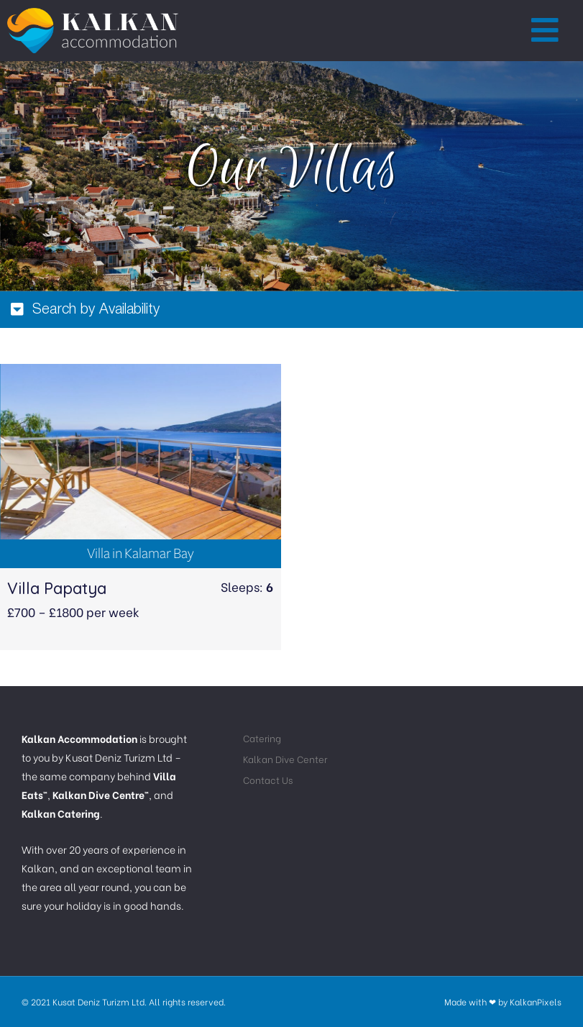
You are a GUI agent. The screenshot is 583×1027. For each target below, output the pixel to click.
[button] (545, 30)
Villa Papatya (56, 588)
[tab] (291, 309)
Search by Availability (96, 309)
